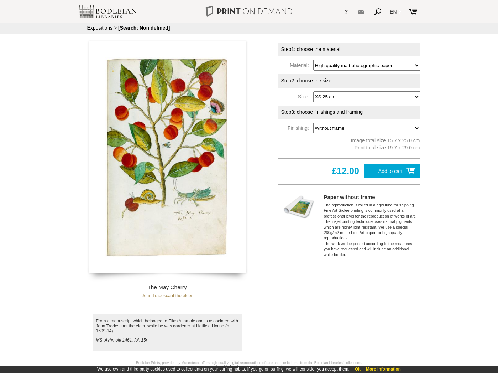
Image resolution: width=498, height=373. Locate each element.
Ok (358, 369)
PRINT (248, 11)
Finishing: (300, 128)
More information (383, 369)
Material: (300, 65)
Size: (305, 96)
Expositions (100, 28)
